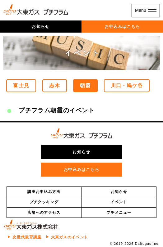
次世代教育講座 (26, 237)
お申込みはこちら (122, 26)
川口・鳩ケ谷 (127, 85)
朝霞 (85, 85)
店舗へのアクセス (43, 212)
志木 (54, 85)
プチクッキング (44, 202)
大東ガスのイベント (69, 237)
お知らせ (40, 26)
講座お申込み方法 (43, 192)
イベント (119, 202)
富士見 (21, 85)
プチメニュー (118, 212)
